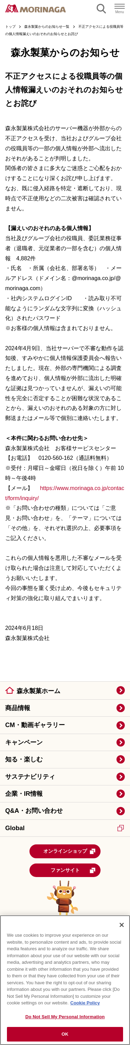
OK (65, 1034)
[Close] (121, 925)
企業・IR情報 (24, 793)
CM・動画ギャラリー (35, 725)
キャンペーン (24, 742)
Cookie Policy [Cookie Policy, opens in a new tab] (85, 1002)
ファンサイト (73, 870)
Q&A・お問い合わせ (34, 810)
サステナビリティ (30, 776)
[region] (65, 980)
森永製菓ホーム (38, 691)
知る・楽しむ (24, 759)
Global (64, 828)
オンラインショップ (69, 851)
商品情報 (17, 708)
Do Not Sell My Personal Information (65, 1016)
